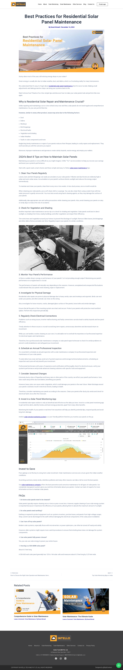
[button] (118, 665)
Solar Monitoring (53, 4)
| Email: (74, 655)
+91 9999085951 (44, 655)
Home (40, 4)
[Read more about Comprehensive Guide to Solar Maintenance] (37, 601)
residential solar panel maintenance (61, 86)
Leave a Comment (19, 619)
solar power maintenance (78, 168)
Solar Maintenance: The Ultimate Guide (78, 617)
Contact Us (91, 4)
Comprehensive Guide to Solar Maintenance (31, 616)
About (45, 4)
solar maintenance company (31, 485)
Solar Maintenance (65, 4)
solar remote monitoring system (35, 417)
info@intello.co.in (80, 655)
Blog (84, 4)
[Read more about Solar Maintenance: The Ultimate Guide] (86, 601)
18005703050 (68, 655)
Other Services (77, 4)
